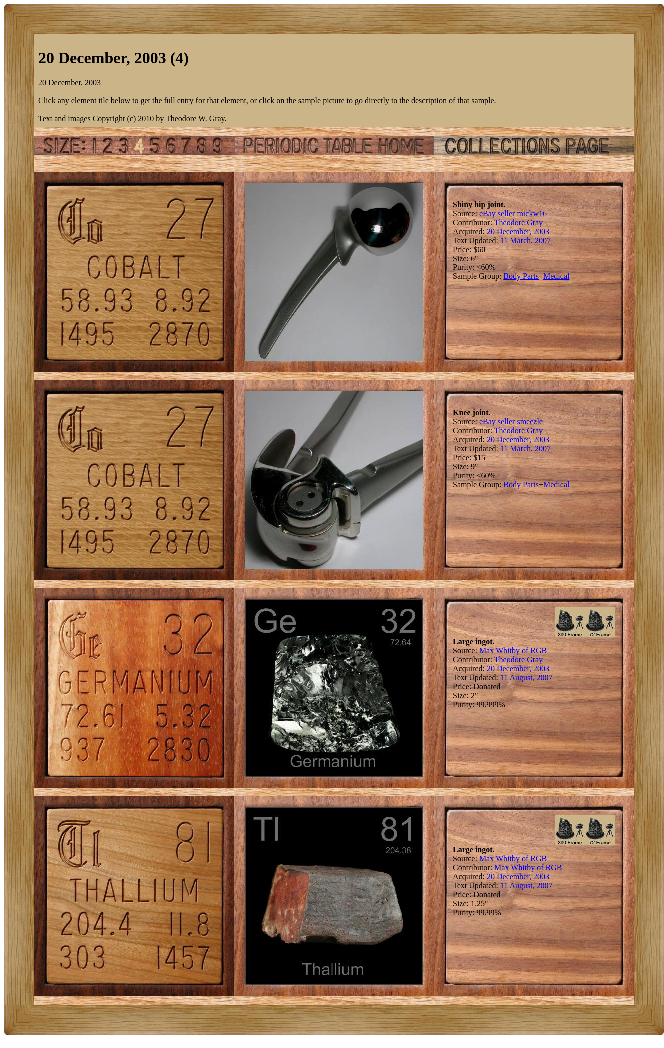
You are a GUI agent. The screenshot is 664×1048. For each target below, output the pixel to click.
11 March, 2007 (525, 240)
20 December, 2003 (518, 231)
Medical (556, 276)
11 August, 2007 (526, 677)
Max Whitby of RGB (513, 650)
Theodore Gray (518, 222)
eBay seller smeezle (511, 421)
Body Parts (521, 276)
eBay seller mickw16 (513, 213)
